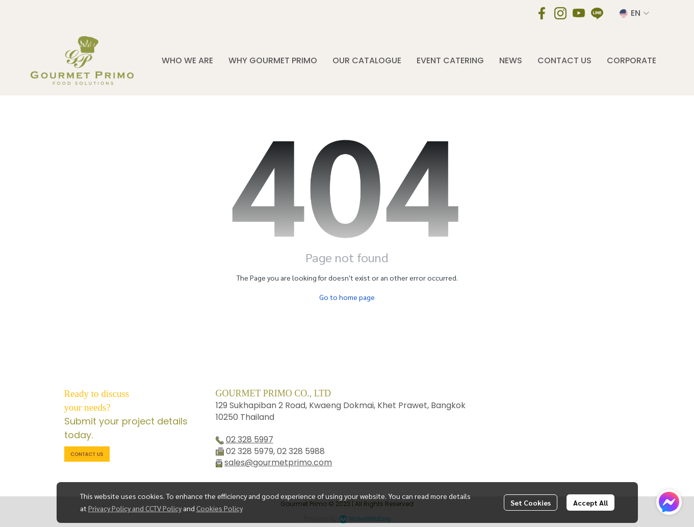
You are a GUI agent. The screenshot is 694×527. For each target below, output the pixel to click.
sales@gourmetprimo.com (278, 462)
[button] (634, 13)
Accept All (590, 502)
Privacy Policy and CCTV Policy (135, 508)
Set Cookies (530, 502)
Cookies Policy (219, 508)
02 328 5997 (249, 439)
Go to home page (347, 297)
